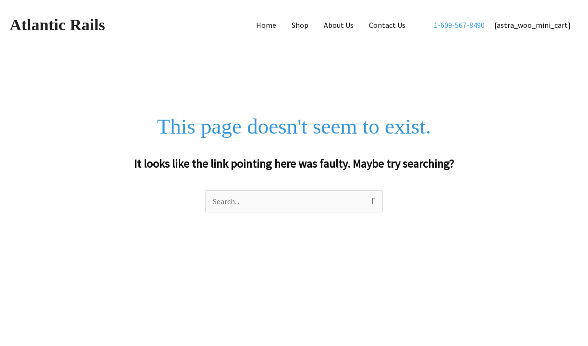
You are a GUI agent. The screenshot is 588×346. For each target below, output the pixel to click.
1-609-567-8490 (459, 25)
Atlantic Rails (59, 24)
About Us (339, 25)
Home (266, 25)
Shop (300, 25)
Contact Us (387, 25)
